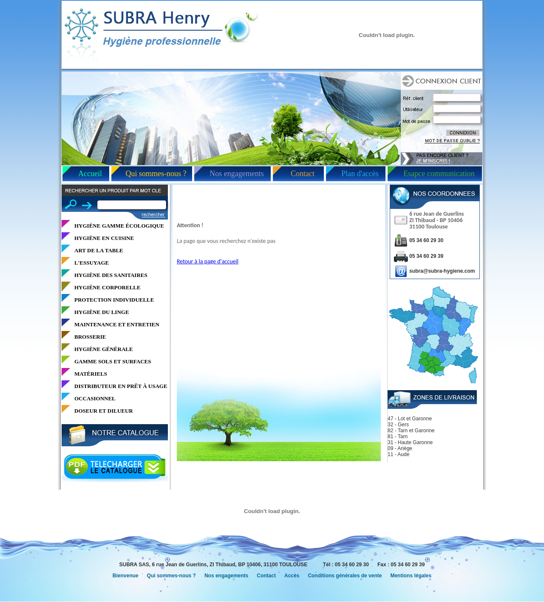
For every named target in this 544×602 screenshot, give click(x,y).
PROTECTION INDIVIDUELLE (114, 300)
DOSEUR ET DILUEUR (103, 411)
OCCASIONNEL (95, 398)
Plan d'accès (360, 173)
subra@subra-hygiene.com (442, 271)
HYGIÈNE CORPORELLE (107, 287)
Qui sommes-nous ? (156, 173)
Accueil (90, 173)
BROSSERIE (90, 337)
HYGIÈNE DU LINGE (101, 312)
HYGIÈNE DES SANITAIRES (110, 275)
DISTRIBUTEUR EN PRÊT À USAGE (120, 386)
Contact (302, 173)
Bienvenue (126, 576)
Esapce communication (438, 173)
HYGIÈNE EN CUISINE (104, 238)
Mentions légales (410, 576)
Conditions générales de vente (345, 576)
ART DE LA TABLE (98, 250)
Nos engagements (237, 173)
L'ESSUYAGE (91, 263)
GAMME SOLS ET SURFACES (112, 361)
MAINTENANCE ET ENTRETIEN (116, 324)
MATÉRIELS (90, 374)
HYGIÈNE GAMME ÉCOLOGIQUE (119, 226)
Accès (291, 576)
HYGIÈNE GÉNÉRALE (103, 349)
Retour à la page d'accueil (207, 261)
